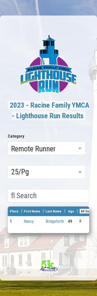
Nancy (29, 221)
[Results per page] (46, 172)
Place (14, 211)
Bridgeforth (55, 221)
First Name (32, 211)
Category (16, 136)
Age (71, 211)
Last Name (53, 211)
